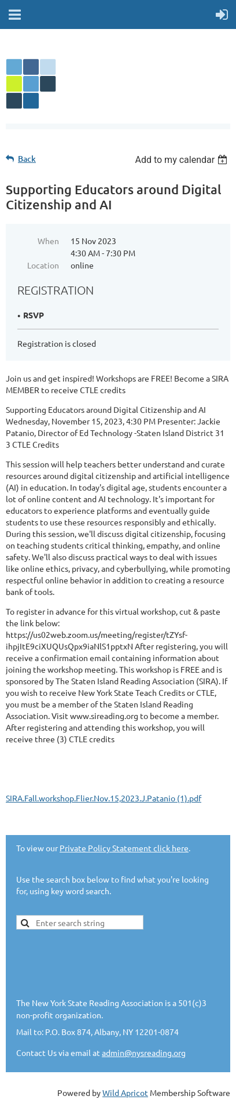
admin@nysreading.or (141, 1052)
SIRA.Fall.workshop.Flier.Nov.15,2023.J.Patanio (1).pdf (103, 798)
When (48, 240)
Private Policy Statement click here (124, 848)
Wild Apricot (125, 1092)
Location (43, 265)
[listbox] (182, 160)
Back (27, 158)
